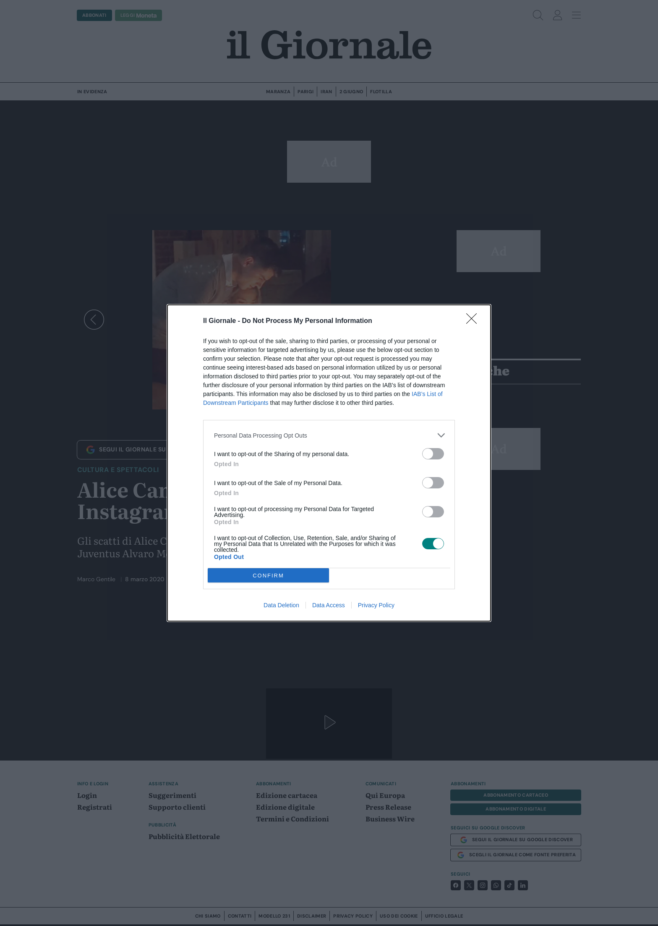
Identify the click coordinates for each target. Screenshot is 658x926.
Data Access (328, 605)
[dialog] (329, 463)
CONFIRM (268, 575)
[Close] (474, 321)
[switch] (433, 453)
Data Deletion (281, 605)
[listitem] (329, 435)
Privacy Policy (376, 605)
